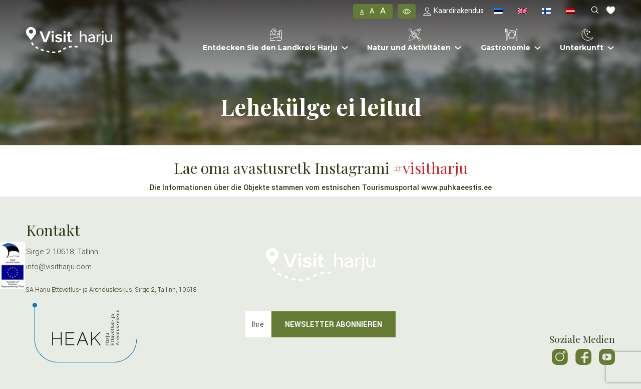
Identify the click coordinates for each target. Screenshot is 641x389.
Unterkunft (581, 40)
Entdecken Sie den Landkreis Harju (270, 40)
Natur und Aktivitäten (409, 40)
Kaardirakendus (453, 11)
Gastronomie (505, 40)
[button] (407, 11)
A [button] (362, 12)
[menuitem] (498, 11)
